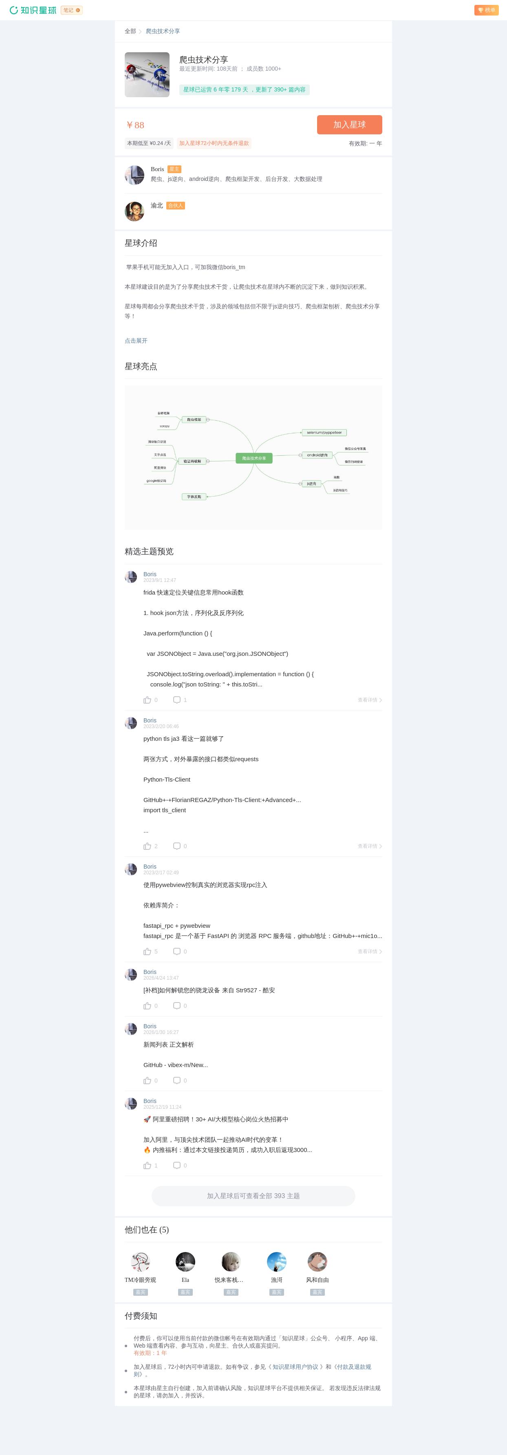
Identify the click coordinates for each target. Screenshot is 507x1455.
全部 (130, 31)
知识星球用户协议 (295, 1367)
